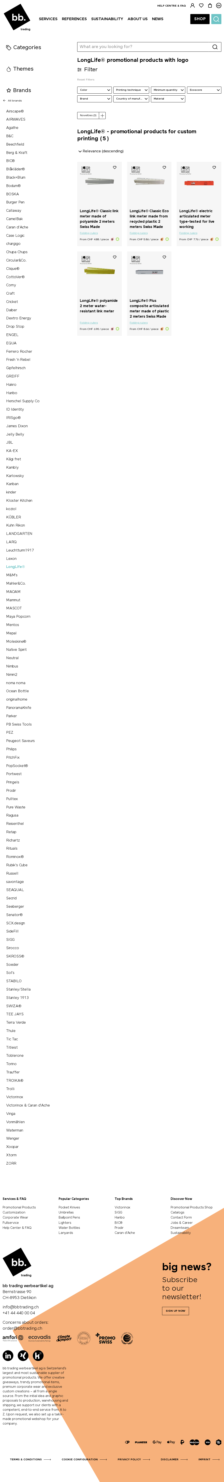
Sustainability (181, 1233)
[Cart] (210, 5)
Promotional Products (19, 1207)
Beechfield (15, 144)
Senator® (14, 915)
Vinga (10, 1114)
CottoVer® (15, 277)
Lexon (11, 559)
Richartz (13, 840)
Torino (11, 1064)
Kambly (12, 468)
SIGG (10, 940)
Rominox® (15, 857)
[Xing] (23, 1355)
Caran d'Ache (17, 227)
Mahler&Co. (16, 584)
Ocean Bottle (17, 691)
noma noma (15, 683)
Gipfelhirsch (16, 368)
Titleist (12, 1048)
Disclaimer (169, 1459)
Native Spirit (16, 650)
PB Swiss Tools (19, 724)
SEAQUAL (15, 890)
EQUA (11, 343)
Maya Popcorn (18, 617)
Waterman (14, 1130)
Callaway (13, 211)
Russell (12, 874)
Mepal (11, 633)
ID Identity (15, 409)
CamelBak (14, 219)
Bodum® (13, 186)
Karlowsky (15, 476)
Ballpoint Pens (69, 1217)
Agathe (12, 128)
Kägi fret (13, 459)
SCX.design (15, 923)
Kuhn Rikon (15, 525)
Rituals (12, 849)
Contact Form (181, 1217)
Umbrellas (66, 1212)
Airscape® (15, 111)
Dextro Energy (18, 318)
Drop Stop (15, 327)
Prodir (11, 791)
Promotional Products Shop (192, 1207)
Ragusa (12, 815)
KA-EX (12, 451)
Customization (14, 1212)
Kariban (12, 484)
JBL (9, 443)
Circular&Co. (16, 260)
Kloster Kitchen (19, 501)
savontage (15, 882)
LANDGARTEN (19, 534)
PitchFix (13, 758)
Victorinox (14, 1097)
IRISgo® (13, 418)
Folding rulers (89, 233)
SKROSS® (15, 956)
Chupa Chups (17, 252)
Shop (200, 19)
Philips (11, 749)
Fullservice (11, 1223)
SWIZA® (13, 1006)
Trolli (10, 1089)
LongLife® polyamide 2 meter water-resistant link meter (99, 306)
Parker (11, 716)
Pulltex (12, 799)
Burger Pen (15, 202)
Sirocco (12, 948)
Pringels (12, 782)
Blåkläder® (15, 169)
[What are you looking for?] (143, 47)
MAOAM (13, 592)
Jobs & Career (182, 1223)
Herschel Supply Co (23, 401)
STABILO (14, 981)
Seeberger (15, 907)
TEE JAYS (15, 1014)
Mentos (12, 625)
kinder (11, 492)
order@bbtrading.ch (22, 1328)
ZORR (11, 1164)
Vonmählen (15, 1122)
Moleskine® (16, 642)
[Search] (215, 47)
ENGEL (12, 335)
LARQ (11, 542)
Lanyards (66, 1233)
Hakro (11, 385)
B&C (9, 136)
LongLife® (15, 567)
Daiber (11, 310)
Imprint (204, 1459)
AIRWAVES (15, 119)
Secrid (11, 898)
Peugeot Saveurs (20, 741)
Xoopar (12, 1147)
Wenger (12, 1139)
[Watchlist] (201, 5)
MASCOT (14, 608)
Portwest (14, 774)
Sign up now (175, 1311)
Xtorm (11, 1155)
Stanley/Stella (18, 989)
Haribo (11, 393)
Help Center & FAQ (17, 1228)
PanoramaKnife (18, 708)
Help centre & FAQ (171, 5)
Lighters (65, 1223)
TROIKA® (14, 1081)
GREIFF (12, 376)
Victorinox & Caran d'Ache (28, 1105)
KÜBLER (13, 517)
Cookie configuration (80, 1459)
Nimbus (12, 666)
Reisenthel (15, 824)
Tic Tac (12, 1039)
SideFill (12, 931)
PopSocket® (17, 766)
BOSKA (12, 194)
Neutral (12, 658)
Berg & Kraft (16, 153)
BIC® (10, 161)
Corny (11, 285)
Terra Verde (16, 1023)
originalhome (16, 699)
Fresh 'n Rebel (18, 360)
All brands (12, 100)
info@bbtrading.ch (21, 1307)
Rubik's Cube (17, 865)
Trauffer (13, 1072)
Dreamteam (180, 1228)
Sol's (10, 973)
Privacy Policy (129, 1459)
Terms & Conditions (26, 1459)
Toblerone (14, 1056)
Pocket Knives (69, 1207)
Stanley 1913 (17, 998)
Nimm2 (11, 675)
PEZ (9, 733)
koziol (11, 509)
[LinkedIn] (8, 1355)
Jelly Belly (15, 434)
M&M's (12, 575)
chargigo (13, 244)
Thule (11, 1031)
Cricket (12, 302)
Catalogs (177, 1212)
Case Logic (15, 236)
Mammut (13, 600)
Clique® (12, 269)
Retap (11, 832)
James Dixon (17, 426)
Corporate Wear (15, 1217)
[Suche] (216, 19)
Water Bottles (69, 1228)
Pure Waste (15, 807)
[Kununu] (38, 1355)
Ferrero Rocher (19, 352)
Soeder (12, 965)
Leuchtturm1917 (20, 550)
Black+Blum (15, 178)
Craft (10, 294)
